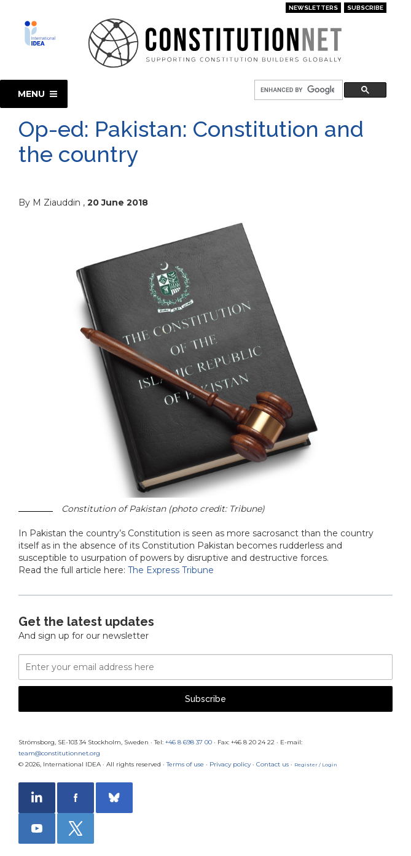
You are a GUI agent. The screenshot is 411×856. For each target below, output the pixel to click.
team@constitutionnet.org (59, 753)
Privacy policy (230, 764)
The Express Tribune (171, 570)
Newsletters (313, 7)
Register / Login (315, 765)
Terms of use (185, 764)
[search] (297, 90)
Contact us (272, 764)
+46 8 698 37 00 (188, 742)
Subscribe (365, 7)
